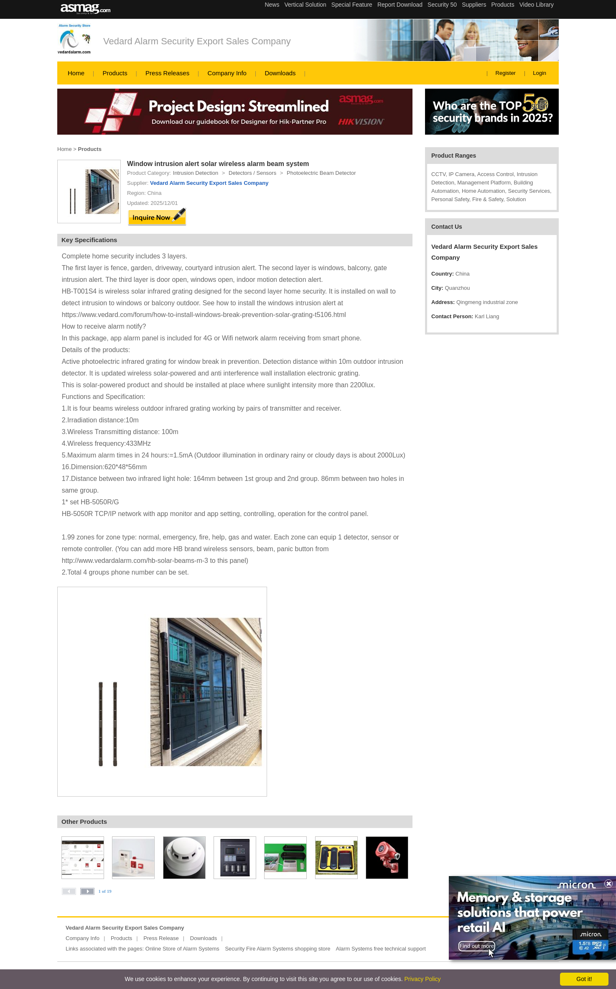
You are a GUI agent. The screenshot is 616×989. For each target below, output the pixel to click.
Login (539, 73)
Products (114, 73)
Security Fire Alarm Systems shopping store (277, 949)
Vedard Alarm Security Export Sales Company (197, 41)
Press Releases (167, 73)
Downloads (280, 73)
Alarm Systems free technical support (380, 949)
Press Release (161, 938)
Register (506, 73)
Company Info (227, 73)
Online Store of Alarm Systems (182, 949)
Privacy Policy (422, 979)
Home (76, 73)
